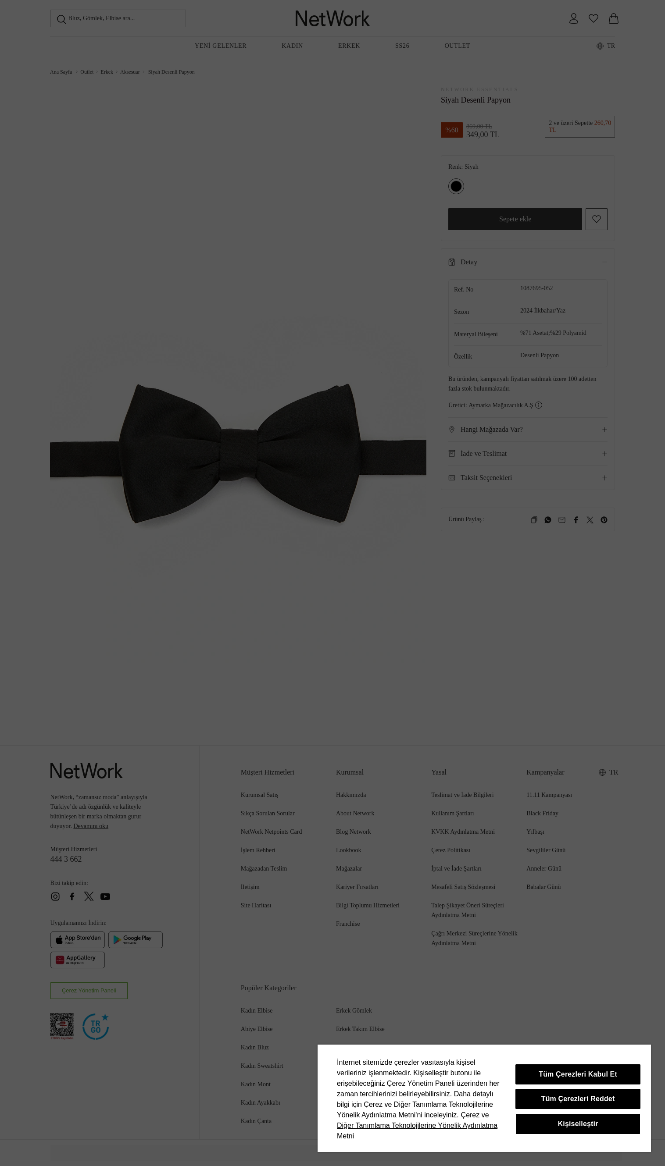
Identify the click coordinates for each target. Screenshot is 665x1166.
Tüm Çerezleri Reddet (578, 1098)
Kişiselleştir (578, 1123)
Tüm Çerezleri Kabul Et (578, 1074)
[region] (484, 1098)
